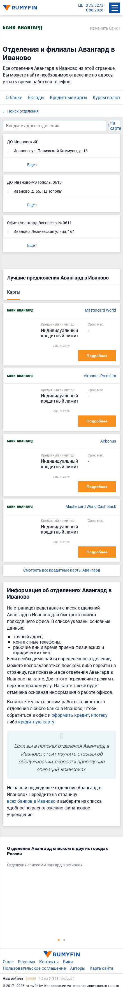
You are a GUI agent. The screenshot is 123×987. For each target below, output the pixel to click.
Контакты (49, 961)
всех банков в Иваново (31, 801)
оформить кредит (70, 715)
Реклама (26, 961)
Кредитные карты (68, 97)
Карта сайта (101, 968)
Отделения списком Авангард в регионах (44, 865)
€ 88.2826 (94, 10)
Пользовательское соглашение (34, 968)
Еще (31, 164)
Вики (68, 961)
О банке (14, 97)
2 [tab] (64, 940)
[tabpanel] (58, 858)
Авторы (77, 968)
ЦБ (80, 5)
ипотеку (99, 715)
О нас (8, 961)
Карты (13, 292)
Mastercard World (100, 310)
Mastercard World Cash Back (91, 506)
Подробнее (97, 355)
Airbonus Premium (100, 376)
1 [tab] (59, 940)
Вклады (36, 97)
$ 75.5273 (94, 5)
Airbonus (108, 441)
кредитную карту (36, 722)
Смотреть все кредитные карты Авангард (61, 570)
